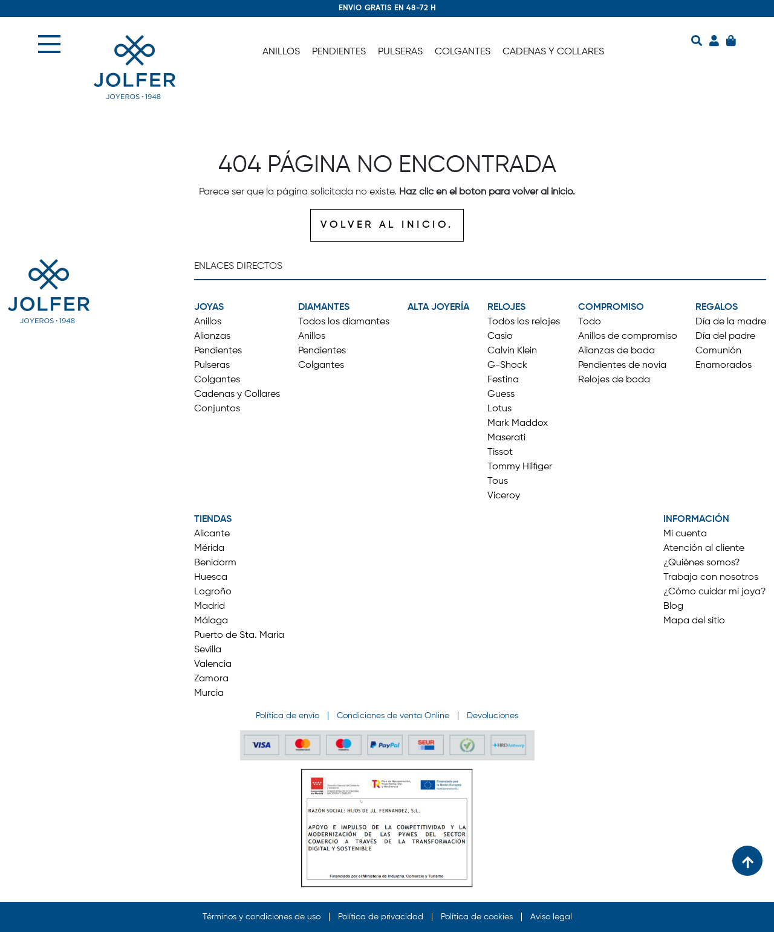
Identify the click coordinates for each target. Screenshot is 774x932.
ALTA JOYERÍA (438, 307)
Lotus (499, 409)
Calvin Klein (512, 351)
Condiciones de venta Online (393, 716)
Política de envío (287, 716)
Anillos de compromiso (627, 336)
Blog (673, 606)
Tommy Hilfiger (519, 467)
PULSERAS (400, 52)
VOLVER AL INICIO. (387, 225)
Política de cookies (477, 917)
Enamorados (723, 365)
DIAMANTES (324, 307)
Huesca (210, 577)
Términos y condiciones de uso (261, 917)
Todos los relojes (523, 322)
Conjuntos (217, 409)
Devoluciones (492, 716)
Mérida (209, 548)
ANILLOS (281, 52)
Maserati (506, 438)
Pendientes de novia (622, 365)
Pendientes (218, 351)
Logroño (213, 592)
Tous (497, 481)
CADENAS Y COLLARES (553, 52)
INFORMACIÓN (696, 519)
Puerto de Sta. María (239, 635)
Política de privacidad (380, 917)
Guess (501, 394)
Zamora (211, 679)
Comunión (718, 351)
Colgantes (217, 380)
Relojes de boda (614, 380)
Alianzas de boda (616, 351)
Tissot (500, 452)
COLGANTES (462, 52)
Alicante (212, 534)
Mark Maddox (517, 423)
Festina (503, 380)
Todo (589, 322)
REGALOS (716, 307)
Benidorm (215, 563)
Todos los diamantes (343, 322)
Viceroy (503, 496)
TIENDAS (213, 519)
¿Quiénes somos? (701, 563)
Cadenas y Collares (237, 394)
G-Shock (507, 365)
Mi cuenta (685, 534)
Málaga (211, 621)
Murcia (209, 693)
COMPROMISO (611, 307)
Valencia (213, 664)
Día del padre (725, 336)
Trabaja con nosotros (710, 577)
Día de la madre (730, 322)
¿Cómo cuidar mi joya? (714, 592)
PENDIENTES (339, 52)
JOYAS (209, 307)
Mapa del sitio (694, 621)
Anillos (207, 322)
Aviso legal (551, 917)
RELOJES (506, 307)
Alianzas (212, 336)
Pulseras (212, 365)
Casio (500, 336)
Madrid (209, 606)
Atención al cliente (703, 548)
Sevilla (207, 650)
